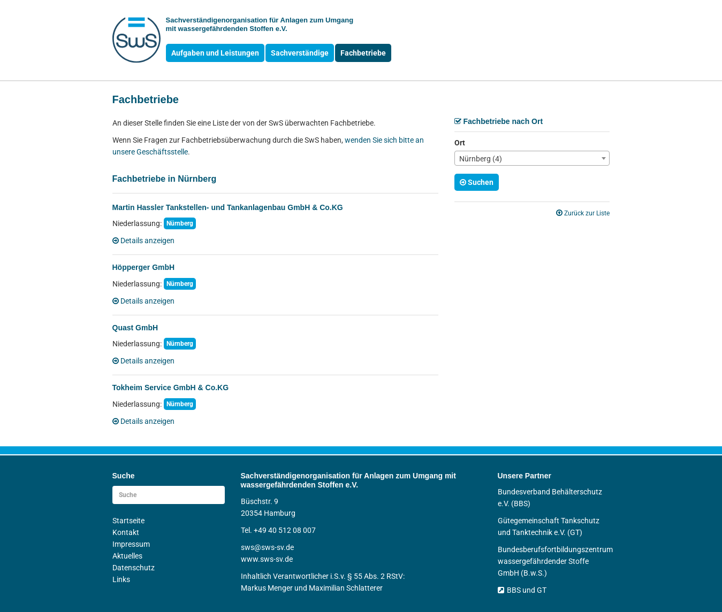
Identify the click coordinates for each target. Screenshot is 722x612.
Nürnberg (179, 223)
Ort (459, 142)
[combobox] (532, 158)
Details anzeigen (143, 240)
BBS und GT (522, 590)
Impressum (131, 544)
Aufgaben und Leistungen (215, 53)
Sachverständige (300, 53)
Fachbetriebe (363, 53)
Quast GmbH (135, 327)
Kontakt (125, 532)
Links (121, 579)
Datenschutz (133, 567)
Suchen (476, 182)
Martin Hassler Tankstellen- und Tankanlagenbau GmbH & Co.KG (227, 207)
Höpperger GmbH (143, 267)
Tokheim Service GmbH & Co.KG (170, 387)
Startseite (128, 520)
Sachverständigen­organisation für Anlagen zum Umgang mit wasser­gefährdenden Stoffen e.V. (260, 24)
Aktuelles (127, 556)
